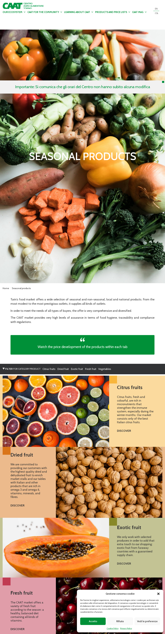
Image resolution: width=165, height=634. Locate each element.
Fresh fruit (90, 369)
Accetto (93, 621)
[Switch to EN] (156, 8)
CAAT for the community (44, 12)
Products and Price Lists (112, 12)
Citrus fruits (49, 369)
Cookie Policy (112, 628)
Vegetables (104, 369)
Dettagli (82, 156)
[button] (158, 593)
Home (6, 288)
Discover (124, 430)
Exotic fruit (77, 369)
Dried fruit (63, 369)
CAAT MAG (139, 12)
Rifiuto (120, 621)
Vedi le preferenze (147, 621)
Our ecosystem (14, 12)
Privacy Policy (126, 628)
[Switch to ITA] (156, 13)
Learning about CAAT (79, 12)
